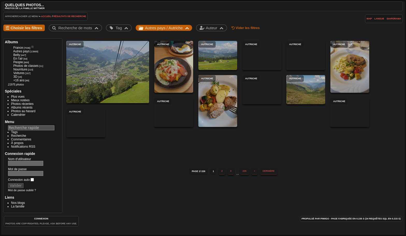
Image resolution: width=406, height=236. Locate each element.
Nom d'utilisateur (19, 159)
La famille (17, 206)
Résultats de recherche (69, 16)
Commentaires (21, 139)
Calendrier (18, 115)
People (18, 62)
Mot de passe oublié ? (22, 190)
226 (245, 171)
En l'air (18, 58)
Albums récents (22, 107)
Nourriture (20, 69)
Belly (16, 55)
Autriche (107, 72)
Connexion (41, 218)
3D (15, 76)
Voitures (18, 73)
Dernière (269, 171)
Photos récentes (22, 104)
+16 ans (18, 80)
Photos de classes (25, 66)
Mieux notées (20, 100)
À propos (17, 143)
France (18, 47)
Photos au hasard (23, 111)
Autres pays (21, 51)
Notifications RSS (23, 146)
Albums (11, 42)
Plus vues (18, 96)
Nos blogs (18, 203)
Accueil (46, 16)
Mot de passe (17, 169)
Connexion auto (21, 180)
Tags (14, 132)
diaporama (394, 18)
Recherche (18, 136)
